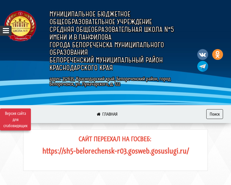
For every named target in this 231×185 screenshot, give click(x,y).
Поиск (215, 114)
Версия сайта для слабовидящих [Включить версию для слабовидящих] (15, 119)
